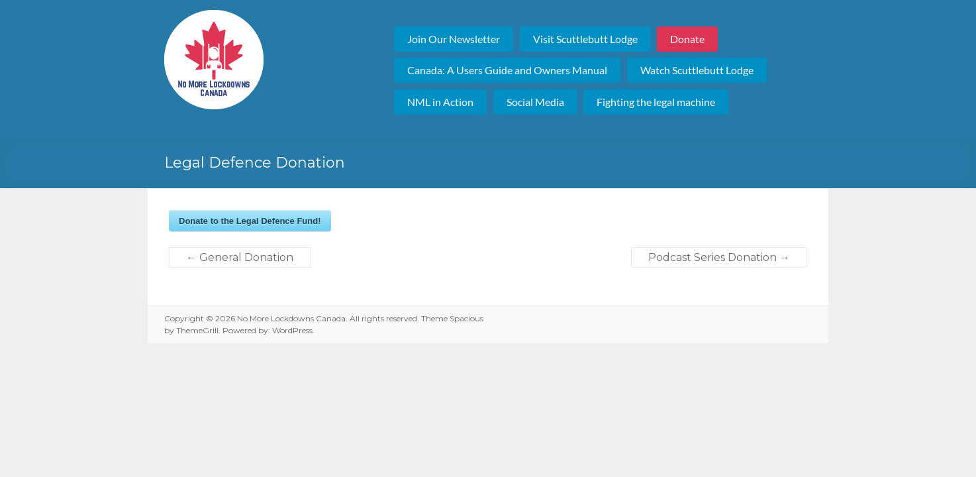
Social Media (535, 101)
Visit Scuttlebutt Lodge (585, 38)
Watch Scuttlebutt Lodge (697, 70)
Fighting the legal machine (656, 101)
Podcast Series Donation (719, 257)
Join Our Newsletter (453, 38)
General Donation (239, 257)
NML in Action (440, 101)
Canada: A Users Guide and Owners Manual (507, 70)
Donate (687, 38)
